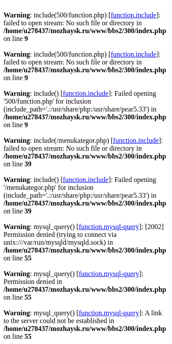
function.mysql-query (109, 226)
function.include (133, 15)
